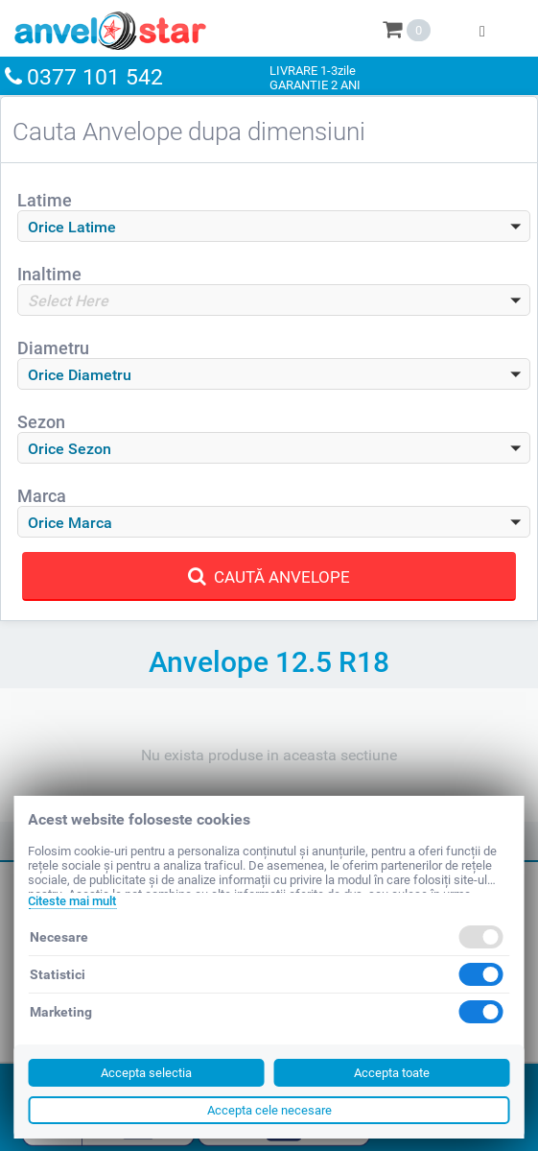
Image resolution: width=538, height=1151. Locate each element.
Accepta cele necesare (269, 1110)
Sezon (41, 422)
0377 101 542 (95, 77)
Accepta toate (392, 1073)
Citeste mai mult (72, 901)
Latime (44, 200)
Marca (41, 496)
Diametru (53, 348)
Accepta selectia (146, 1073)
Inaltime (49, 274)
